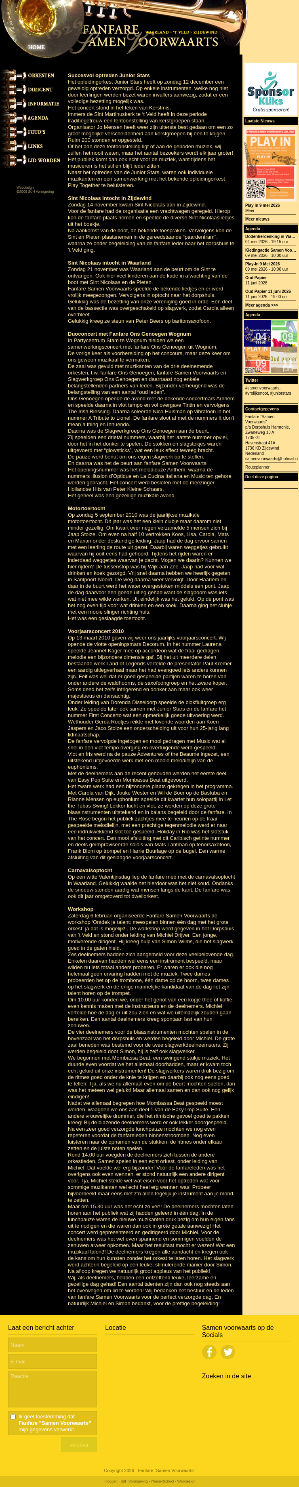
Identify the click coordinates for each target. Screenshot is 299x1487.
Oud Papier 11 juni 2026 (268, 291)
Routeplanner (257, 467)
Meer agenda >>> (261, 305)
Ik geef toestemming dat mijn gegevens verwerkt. (55, 1422)
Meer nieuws (257, 219)
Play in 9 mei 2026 (262, 205)
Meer (250, 210)
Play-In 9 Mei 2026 (262, 264)
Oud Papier (256, 278)
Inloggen (110, 1481)
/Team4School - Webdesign (173, 1481)
